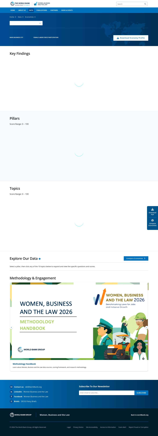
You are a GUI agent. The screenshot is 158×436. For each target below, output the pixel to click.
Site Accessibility (92, 427)
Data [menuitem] (31, 10)
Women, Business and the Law (55, 415)
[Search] (131, 4)
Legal (69, 427)
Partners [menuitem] (54, 10)
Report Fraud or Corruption (138, 427)
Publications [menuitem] (42, 10)
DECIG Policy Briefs (28, 401)
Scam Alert (122, 427)
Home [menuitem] (13, 10)
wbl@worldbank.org (33, 387)
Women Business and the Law (35, 392)
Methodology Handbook (24, 364)
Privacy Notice (78, 427)
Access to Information (108, 427)
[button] (26, 23)
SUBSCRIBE (141, 393)
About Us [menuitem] (22, 10)
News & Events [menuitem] (67, 10)
